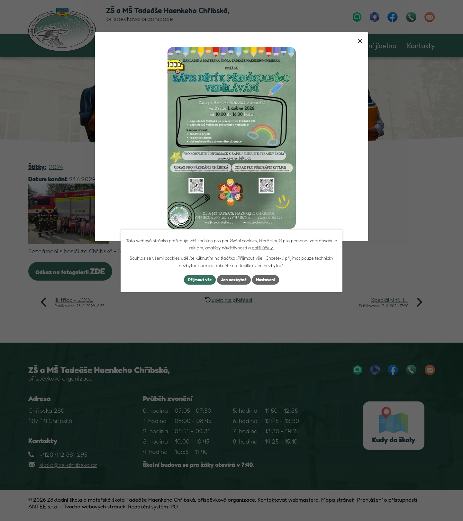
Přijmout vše (197, 280)
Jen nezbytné (234, 280)
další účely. (263, 247)
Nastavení (268, 280)
